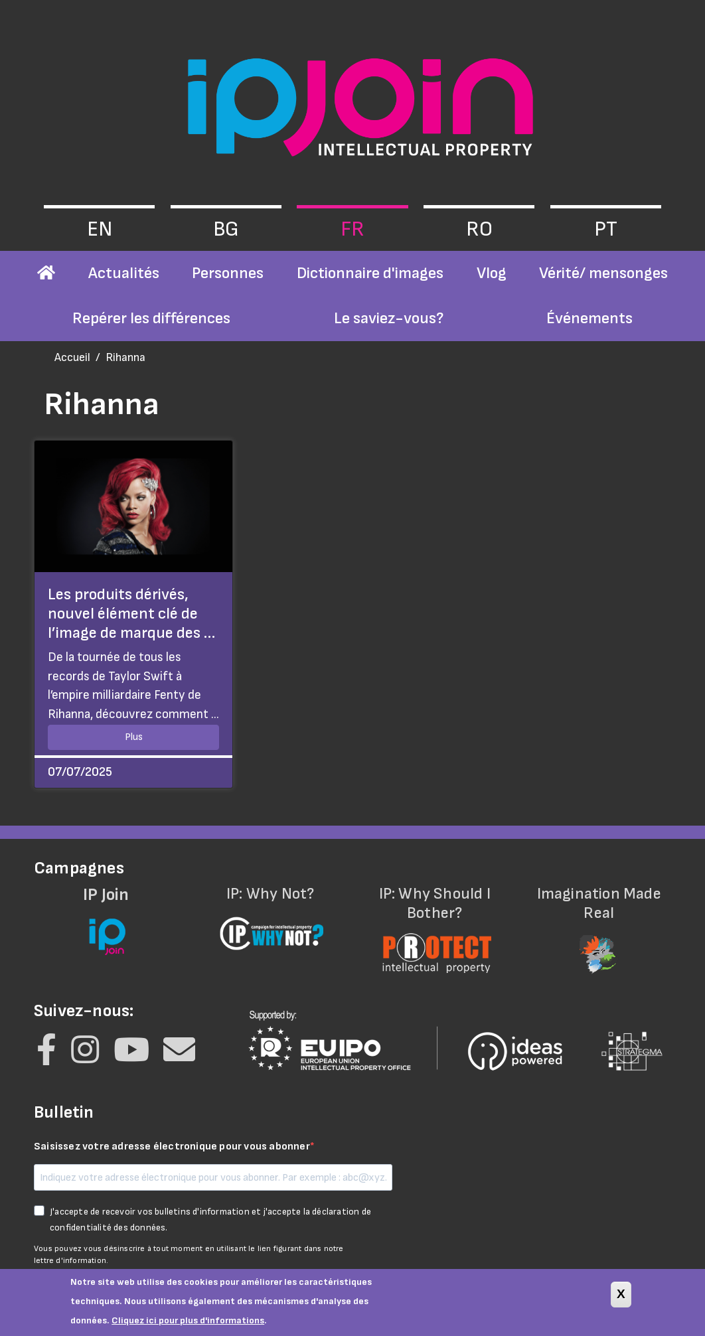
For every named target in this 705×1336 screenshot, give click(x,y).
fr (352, 229)
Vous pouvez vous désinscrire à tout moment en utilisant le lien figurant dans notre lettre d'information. (189, 1255)
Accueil (72, 357)
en (99, 229)
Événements (589, 318)
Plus (134, 737)
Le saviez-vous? (388, 318)
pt (605, 229)
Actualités (123, 273)
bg (226, 229)
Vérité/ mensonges (603, 273)
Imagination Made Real (599, 921)
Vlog (492, 273)
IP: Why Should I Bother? (434, 921)
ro (479, 229)
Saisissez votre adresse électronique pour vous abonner (172, 1146)
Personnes (228, 273)
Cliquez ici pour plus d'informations (188, 1326)
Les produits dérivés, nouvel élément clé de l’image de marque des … (131, 613)
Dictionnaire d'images (370, 273)
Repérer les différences (151, 318)
